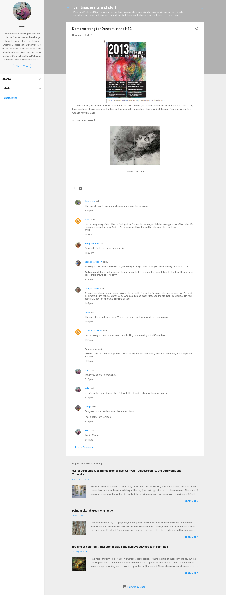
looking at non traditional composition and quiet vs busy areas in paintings (120, 546)
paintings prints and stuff (94, 7)
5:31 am (89, 361)
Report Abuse (9, 97)
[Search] (202, 8)
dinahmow (90, 201)
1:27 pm (89, 340)
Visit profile (22, 66)
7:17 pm (89, 421)
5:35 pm (89, 379)
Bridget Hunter (92, 243)
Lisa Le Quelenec (93, 330)
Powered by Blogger (135, 587)
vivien (87, 370)
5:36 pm (89, 397)
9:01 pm (89, 439)
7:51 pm (89, 210)
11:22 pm (89, 252)
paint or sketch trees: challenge (92, 510)
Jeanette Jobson (93, 261)
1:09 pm (89, 321)
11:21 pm (89, 234)
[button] (196, 29)
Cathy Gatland (92, 288)
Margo (88, 406)
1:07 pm (89, 303)
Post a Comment (84, 447)
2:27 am (89, 279)
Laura (87, 312)
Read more (191, 501)
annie (87, 219)
